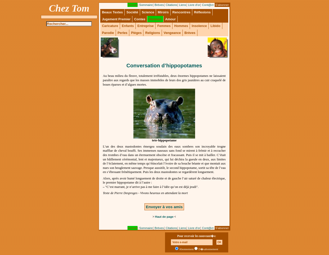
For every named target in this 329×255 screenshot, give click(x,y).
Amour (170, 19)
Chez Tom (69, 8)
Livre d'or (194, 4)
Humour (155, 19)
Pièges (136, 33)
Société (132, 12)
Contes (139, 19)
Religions (152, 33)
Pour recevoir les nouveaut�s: (196, 236)
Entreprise (146, 26)
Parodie (108, 33)
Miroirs (163, 12)
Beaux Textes (112, 12)
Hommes (181, 26)
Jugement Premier (116, 19)
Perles (122, 33)
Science (148, 12)
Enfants (128, 26)
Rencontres (181, 12)
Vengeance (172, 33)
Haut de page (164, 216)
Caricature (110, 26)
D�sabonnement (208, 249)
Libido (215, 26)
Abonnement (186, 249)
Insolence (199, 26)
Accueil (132, 4)
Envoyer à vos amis (164, 207)
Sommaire (146, 4)
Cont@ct (208, 4)
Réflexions (202, 12)
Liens (182, 4)
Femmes (164, 26)
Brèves (159, 4)
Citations (171, 4)
